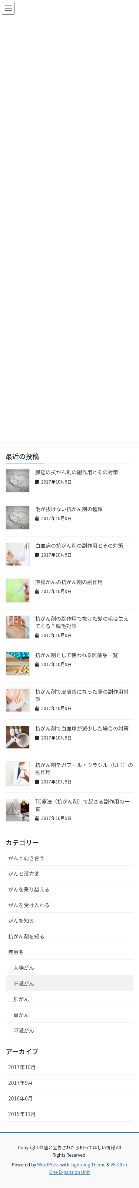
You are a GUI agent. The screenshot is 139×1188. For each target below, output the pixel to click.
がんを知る (21, 920)
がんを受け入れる (29, 905)
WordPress (48, 1164)
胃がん (21, 1014)
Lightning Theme (88, 1164)
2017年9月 (20, 1082)
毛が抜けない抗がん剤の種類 (69, 509)
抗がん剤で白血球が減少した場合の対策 (82, 728)
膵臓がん (23, 1030)
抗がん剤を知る (26, 936)
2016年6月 (20, 1098)
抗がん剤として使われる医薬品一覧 (76, 655)
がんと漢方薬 (23, 873)
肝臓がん (23, 983)
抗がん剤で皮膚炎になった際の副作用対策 (82, 695)
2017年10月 (22, 1067)
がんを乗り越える (29, 889)
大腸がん (23, 967)
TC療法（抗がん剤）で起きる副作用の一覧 (82, 805)
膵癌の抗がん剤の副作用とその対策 (76, 472)
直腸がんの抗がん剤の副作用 (69, 582)
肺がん (21, 999)
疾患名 (16, 952)
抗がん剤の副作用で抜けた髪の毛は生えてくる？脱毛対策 (82, 622)
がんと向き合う (26, 858)
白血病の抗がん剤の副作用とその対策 (79, 545)
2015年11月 (22, 1114)
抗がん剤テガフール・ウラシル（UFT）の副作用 (84, 768)
